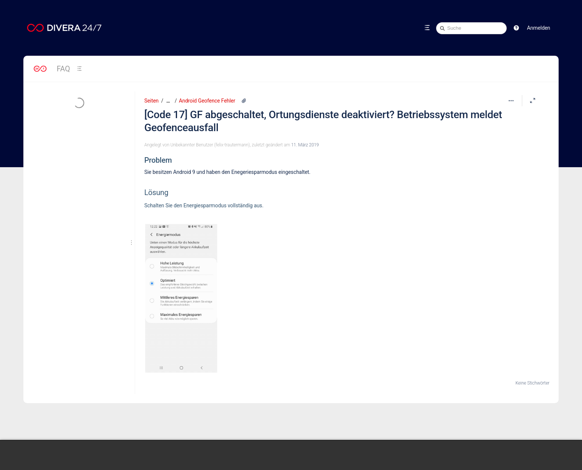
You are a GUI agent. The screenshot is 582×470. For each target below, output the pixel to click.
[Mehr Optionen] (511, 100)
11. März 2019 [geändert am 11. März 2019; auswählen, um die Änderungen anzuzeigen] (305, 145)
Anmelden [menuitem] (538, 28)
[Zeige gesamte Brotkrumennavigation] (168, 101)
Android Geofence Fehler (207, 101)
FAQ (63, 68)
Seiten (151, 101)
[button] (516, 28)
